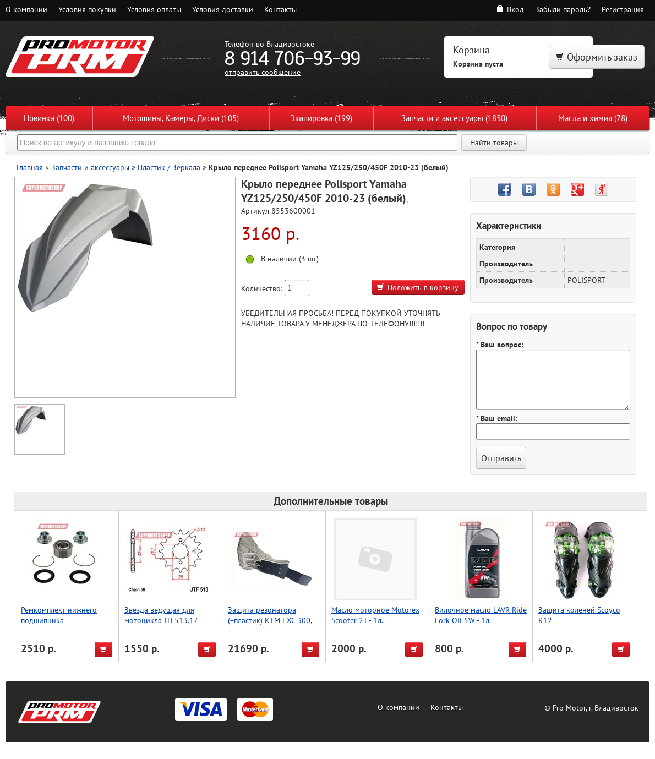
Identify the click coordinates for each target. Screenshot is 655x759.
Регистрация (623, 9)
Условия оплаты (154, 9)
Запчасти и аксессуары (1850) (454, 118)
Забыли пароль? (563, 9)
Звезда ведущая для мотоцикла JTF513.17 (161, 614)
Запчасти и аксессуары (90, 167)
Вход (510, 9)
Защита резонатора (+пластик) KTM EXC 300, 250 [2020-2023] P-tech (270, 620)
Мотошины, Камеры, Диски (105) (181, 118)
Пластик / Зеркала (169, 167)
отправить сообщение (263, 72)
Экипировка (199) (321, 118)
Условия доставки (222, 9)
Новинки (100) (49, 118)
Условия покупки (87, 9)
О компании (26, 9)
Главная (30, 167)
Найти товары (494, 143)
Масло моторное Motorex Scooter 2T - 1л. (375, 614)
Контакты (280, 9)
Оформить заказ (596, 57)
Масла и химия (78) (592, 118)
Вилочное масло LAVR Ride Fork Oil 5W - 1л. (481, 614)
